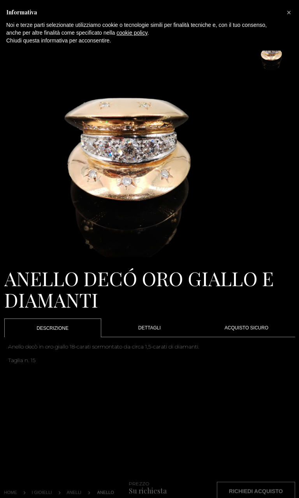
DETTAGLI (149, 328)
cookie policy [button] (131, 33)
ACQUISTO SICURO (246, 328)
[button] (289, 12)
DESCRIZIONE (53, 328)
